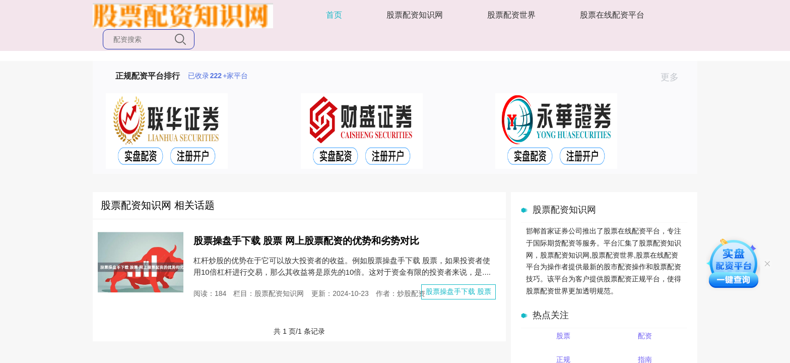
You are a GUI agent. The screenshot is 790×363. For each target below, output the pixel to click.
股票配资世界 (511, 15)
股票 (563, 336)
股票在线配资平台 (612, 15)
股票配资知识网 (414, 15)
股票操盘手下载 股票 (458, 291)
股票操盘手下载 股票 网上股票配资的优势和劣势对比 (306, 240)
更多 (674, 77)
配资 (645, 336)
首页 (334, 15)
